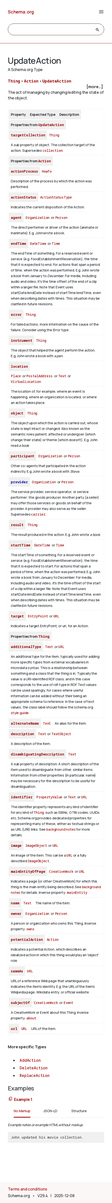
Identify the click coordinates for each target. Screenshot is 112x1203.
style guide (20, 712)
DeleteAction (34, 1068)
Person (61, 217)
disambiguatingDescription (37, 754)
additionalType (26, 646)
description (22, 733)
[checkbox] (56, 87)
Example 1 (23, 1099)
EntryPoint (38, 616)
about (31, 1018)
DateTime (38, 243)
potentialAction (27, 939)
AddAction (30, 1060)
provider (19, 482)
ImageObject (36, 845)
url (14, 1028)
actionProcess (24, 171)
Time (56, 243)
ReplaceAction (35, 1075)
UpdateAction (56, 81)
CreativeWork (61, 871)
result (17, 524)
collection (52, 150)
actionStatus (23, 197)
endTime (18, 243)
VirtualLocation (26, 381)
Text (62, 376)
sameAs (17, 971)
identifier (21, 797)
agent (16, 217)
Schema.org (21, 12)
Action (31, 81)
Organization (37, 217)
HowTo (47, 171)
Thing (14, 81)
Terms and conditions (27, 1189)
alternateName (25, 723)
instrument (21, 340)
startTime (20, 545)
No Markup (22, 1111)
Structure (79, 1111)
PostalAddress (39, 376)
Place (16, 376)
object (17, 413)
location (19, 366)
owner (16, 913)
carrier (38, 514)
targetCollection (28, 135)
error (16, 314)
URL (56, 616)
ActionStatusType (56, 197)
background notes (60, 829)
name (15, 903)
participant (22, 456)
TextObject (61, 733)
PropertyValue (49, 797)
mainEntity (77, 892)
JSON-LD (50, 1111)
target (17, 616)
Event (68, 1002)
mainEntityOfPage (28, 871)
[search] (51, 29)
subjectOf (20, 1002)
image (16, 845)
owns (30, 929)
